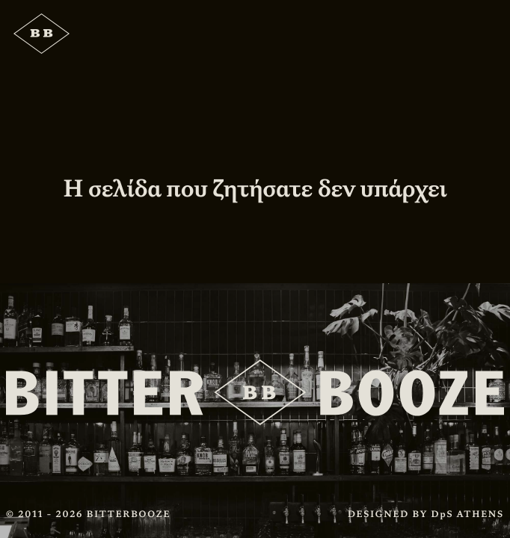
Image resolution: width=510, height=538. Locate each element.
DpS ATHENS (467, 514)
